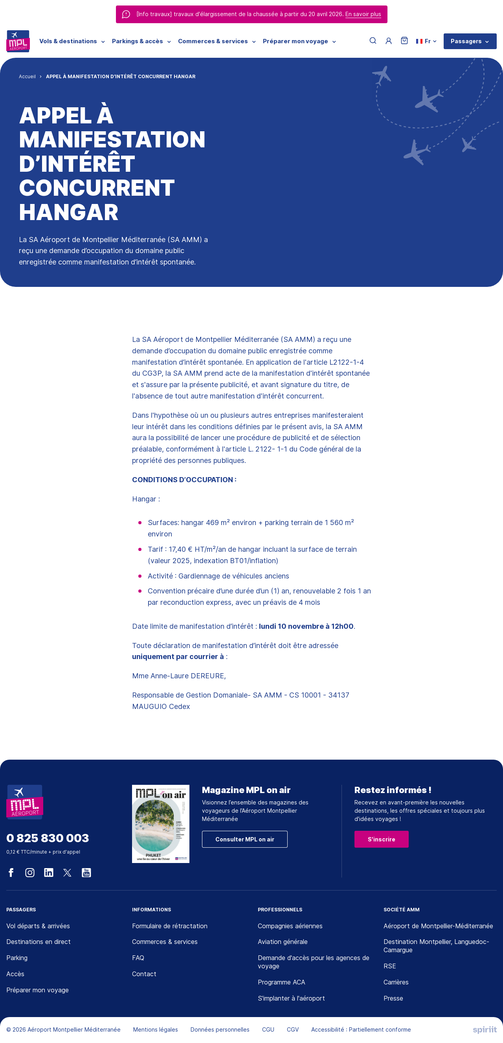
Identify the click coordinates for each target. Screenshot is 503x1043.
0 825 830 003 (47, 838)
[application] (483, 1023)
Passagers (466, 41)
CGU (268, 1029)
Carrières (396, 982)
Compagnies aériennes (290, 926)
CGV (293, 1029)
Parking (17, 958)
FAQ (138, 958)
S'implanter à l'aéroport (291, 998)
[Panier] (404, 41)
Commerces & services (165, 942)
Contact (144, 974)
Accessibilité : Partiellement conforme (361, 1029)
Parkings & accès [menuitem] (137, 41)
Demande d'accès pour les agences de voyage (313, 962)
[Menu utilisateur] (389, 41)
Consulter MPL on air (244, 839)
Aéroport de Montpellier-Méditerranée (438, 926)
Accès (15, 974)
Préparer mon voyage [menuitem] (295, 41)
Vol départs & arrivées (38, 926)
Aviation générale (283, 942)
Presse (393, 998)
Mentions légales (155, 1029)
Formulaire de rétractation (169, 926)
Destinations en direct (38, 942)
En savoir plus (363, 14)
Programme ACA (281, 982)
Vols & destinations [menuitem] (68, 41)
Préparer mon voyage (37, 990)
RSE (390, 966)
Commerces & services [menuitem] (213, 41)
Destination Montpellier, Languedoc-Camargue (436, 946)
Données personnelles (220, 1029)
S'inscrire (381, 839)
